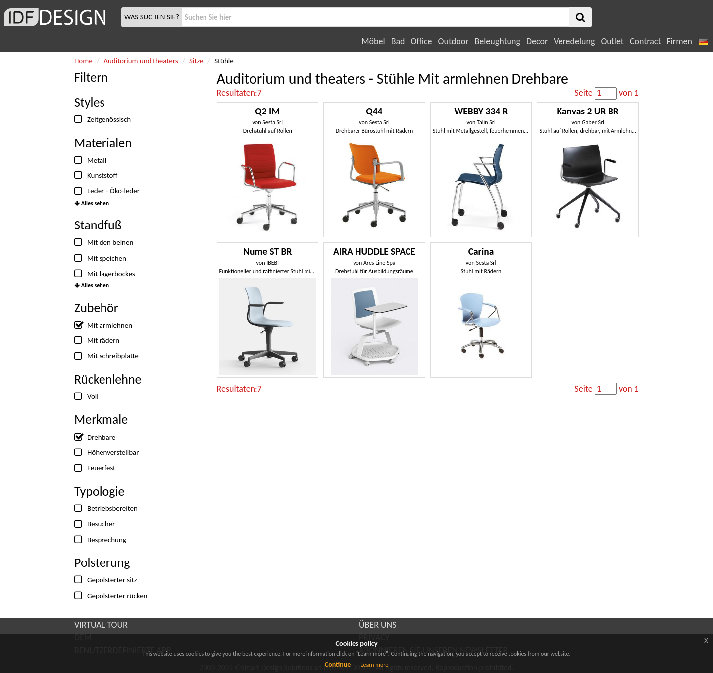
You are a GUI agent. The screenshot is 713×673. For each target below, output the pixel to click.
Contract (645, 41)
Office (421, 41)
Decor (537, 41)
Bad (398, 41)
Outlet (612, 41)
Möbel (373, 41)
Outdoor (453, 41)
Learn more (374, 664)
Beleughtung (497, 41)
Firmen (679, 41)
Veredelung (574, 41)
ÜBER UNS (377, 624)
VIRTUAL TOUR (101, 624)
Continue (338, 664)
